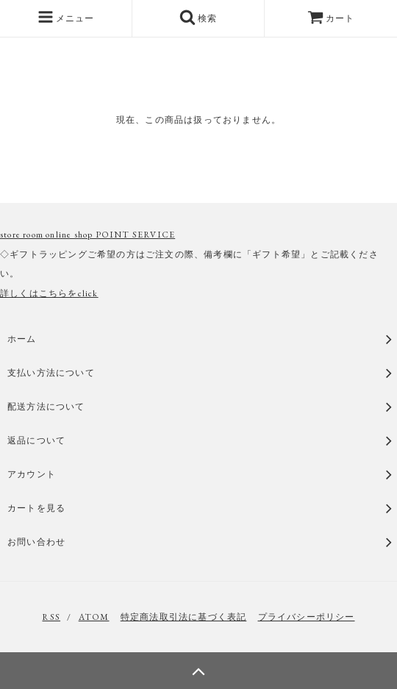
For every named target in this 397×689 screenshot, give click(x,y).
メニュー (66, 17)
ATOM (94, 617)
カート (331, 18)
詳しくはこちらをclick (49, 293)
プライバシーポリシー (306, 617)
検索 (198, 17)
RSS (51, 617)
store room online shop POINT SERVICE (87, 234)
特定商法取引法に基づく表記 (184, 617)
